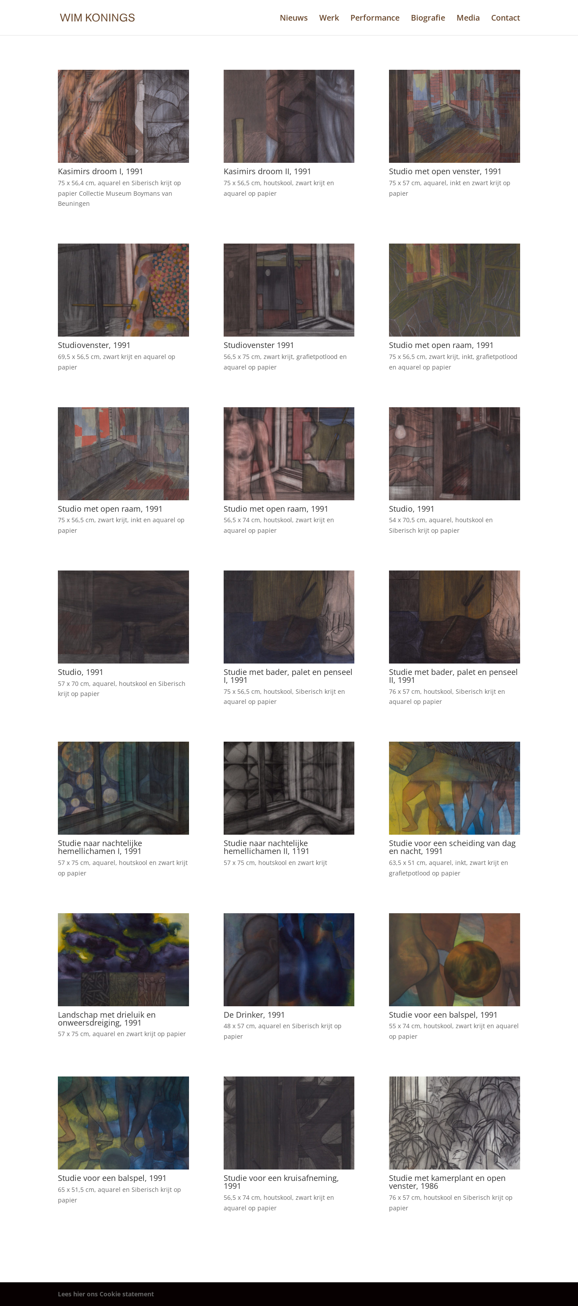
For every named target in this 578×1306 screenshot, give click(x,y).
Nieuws (294, 18)
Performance (375, 18)
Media (468, 18)
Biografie (428, 18)
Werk (329, 18)
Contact (505, 18)
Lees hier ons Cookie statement (106, 1294)
